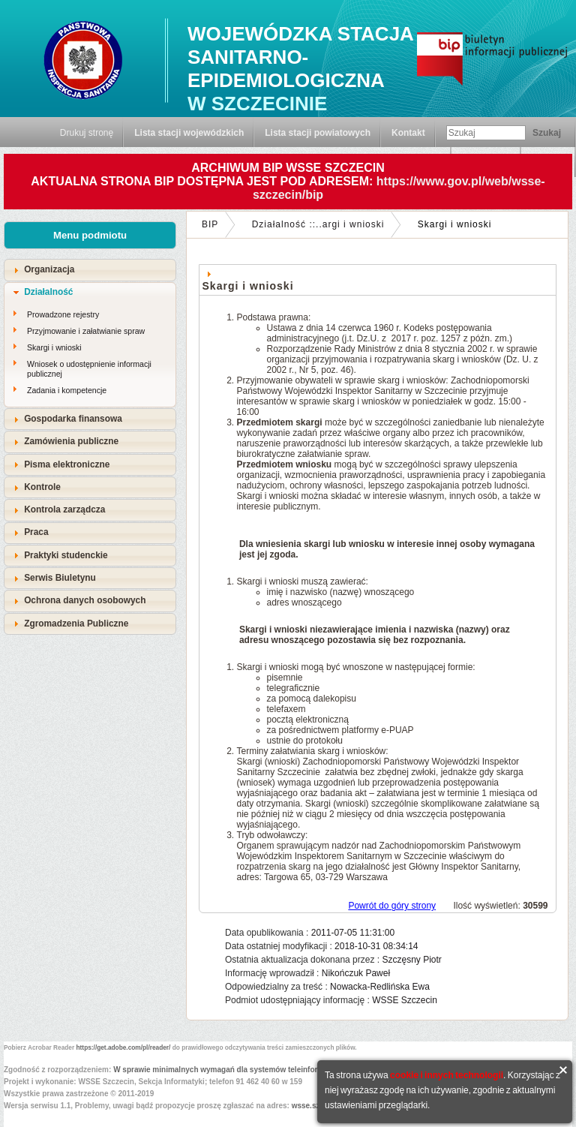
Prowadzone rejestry (63, 314)
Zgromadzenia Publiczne (76, 623)
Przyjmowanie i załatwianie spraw (86, 330)
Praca (36, 532)
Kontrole (42, 487)
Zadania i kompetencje (66, 390)
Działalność (48, 292)
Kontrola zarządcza (64, 509)
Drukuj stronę (86, 133)
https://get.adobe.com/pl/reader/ (123, 1047)
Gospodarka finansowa (73, 418)
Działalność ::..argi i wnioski (318, 224)
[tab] (90, 270)
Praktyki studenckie (66, 555)
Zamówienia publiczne (71, 441)
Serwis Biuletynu (60, 578)
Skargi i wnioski (54, 347)
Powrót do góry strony (392, 905)
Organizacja (49, 269)
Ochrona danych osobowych (85, 600)
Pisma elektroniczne (67, 464)
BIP (210, 224)
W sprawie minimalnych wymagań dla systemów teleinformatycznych (237, 1069)
